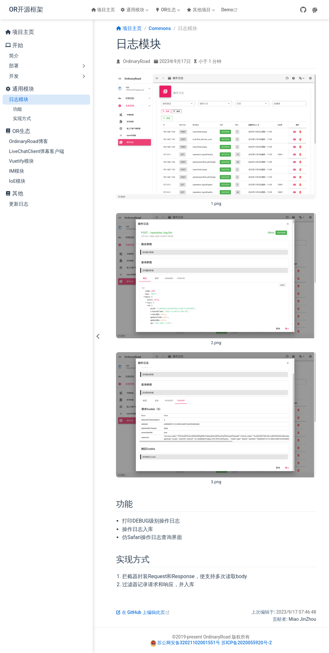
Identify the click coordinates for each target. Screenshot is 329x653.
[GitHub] (303, 10)
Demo (230, 9)
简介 (14, 56)
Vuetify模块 (21, 161)
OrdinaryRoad (136, 61)
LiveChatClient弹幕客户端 (36, 151)
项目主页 (103, 9)
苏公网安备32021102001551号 (188, 642)
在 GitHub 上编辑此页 (143, 612)
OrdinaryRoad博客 (28, 141)
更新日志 (18, 204)
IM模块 (16, 171)
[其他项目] (201, 10)
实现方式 (22, 118)
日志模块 (18, 99)
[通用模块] (135, 10)
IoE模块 (17, 181)
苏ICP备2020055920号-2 (246, 642)
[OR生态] (168, 10)
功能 (17, 109)
